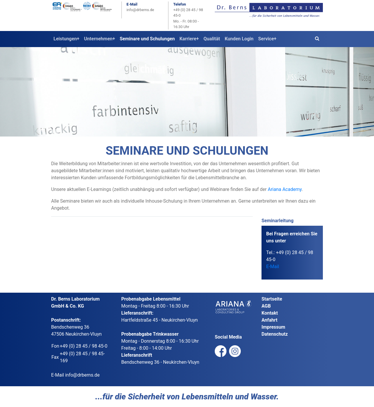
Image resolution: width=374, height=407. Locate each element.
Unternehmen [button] (98, 39)
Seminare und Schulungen (147, 39)
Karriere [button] (187, 39)
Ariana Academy (285, 189)
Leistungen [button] (65, 39)
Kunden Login (239, 39)
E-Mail (272, 266)
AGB (266, 306)
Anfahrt (269, 320)
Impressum (273, 327)
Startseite (272, 299)
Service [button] (266, 39)
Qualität (212, 39)
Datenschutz (275, 334)
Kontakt (270, 313)
